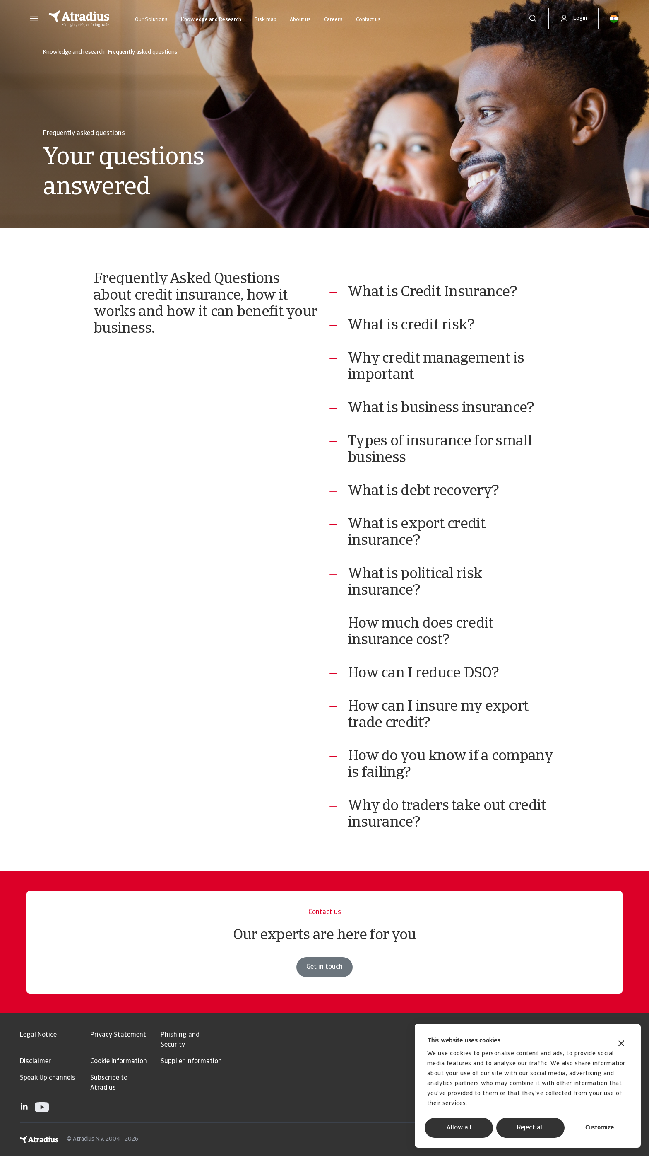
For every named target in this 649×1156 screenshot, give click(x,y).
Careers (333, 19)
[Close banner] (621, 1044)
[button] (34, 19)
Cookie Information (118, 1061)
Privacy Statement (118, 1035)
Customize (599, 1128)
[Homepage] (79, 18)
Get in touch (324, 967)
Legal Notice (38, 1035)
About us (300, 19)
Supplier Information (191, 1061)
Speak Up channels (47, 1078)
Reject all (530, 1128)
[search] (533, 18)
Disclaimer (35, 1061)
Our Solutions (151, 19)
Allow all (459, 1128)
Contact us (368, 19)
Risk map (265, 19)
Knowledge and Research (211, 19)
